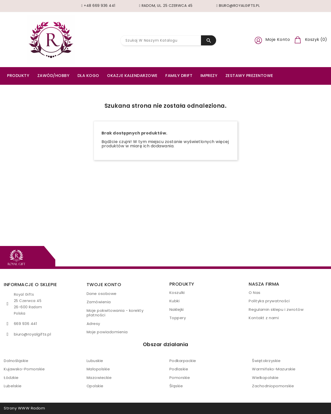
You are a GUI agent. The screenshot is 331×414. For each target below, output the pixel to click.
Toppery (177, 317)
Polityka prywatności (269, 300)
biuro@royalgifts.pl (32, 334)
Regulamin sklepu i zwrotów (276, 309)
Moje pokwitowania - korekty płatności (115, 313)
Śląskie (176, 386)
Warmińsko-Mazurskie (274, 369)
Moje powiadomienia (107, 332)
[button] (258, 40)
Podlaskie (178, 369)
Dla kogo (88, 75)
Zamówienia (99, 302)
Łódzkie (11, 377)
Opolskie (95, 386)
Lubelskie (13, 386)
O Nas (255, 292)
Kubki (174, 300)
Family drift (178, 75)
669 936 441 (25, 323)
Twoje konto (104, 284)
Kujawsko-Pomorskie (24, 369)
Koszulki (177, 292)
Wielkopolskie (265, 377)
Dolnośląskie (16, 360)
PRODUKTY (18, 75)
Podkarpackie (182, 360)
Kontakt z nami (264, 317)
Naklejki (176, 309)
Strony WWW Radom (24, 408)
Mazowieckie (99, 377)
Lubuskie (95, 360)
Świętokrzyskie (266, 360)
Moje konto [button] (277, 39)
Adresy (93, 323)
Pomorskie (179, 377)
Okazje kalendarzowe (132, 75)
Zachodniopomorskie (273, 386)
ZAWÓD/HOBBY (53, 75)
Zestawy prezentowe (249, 75)
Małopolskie (98, 369)
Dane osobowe (102, 293)
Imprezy (209, 75)
